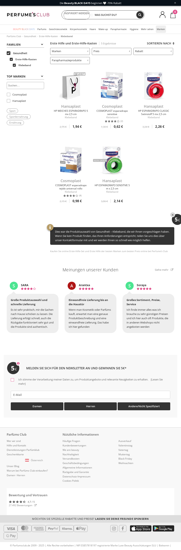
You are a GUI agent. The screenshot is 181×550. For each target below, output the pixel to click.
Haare (93, 29)
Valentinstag (125, 445)
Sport (12, 111)
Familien (25, 44)
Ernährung (15, 122)
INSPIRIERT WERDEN (76, 15)
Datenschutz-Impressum (76, 476)
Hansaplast (16, 101)
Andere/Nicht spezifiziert (144, 406)
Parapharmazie (119, 29)
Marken (161, 29)
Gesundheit (30, 36)
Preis (111, 51)
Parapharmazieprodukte (70, 60)
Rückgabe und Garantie (76, 472)
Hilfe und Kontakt (16, 445)
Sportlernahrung (18, 116)
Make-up (103, 29)
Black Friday (125, 458)
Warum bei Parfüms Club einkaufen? (27, 470)
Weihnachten (125, 463)
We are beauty (71, 450)
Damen (37, 406)
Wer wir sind (14, 441)
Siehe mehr (164, 270)
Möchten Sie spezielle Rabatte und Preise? (90, 519)
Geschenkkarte (15, 454)
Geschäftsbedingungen (76, 463)
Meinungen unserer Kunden (90, 270)
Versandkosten (71, 458)
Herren (90, 406)
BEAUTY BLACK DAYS (24, 29)
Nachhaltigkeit (71, 454)
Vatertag (123, 450)
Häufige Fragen (71, 441)
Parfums (41, 29)
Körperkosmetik (78, 29)
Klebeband (22, 65)
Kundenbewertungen (74, 445)
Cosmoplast (17, 94)
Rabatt (153, 51)
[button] (35, 460)
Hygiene (134, 29)
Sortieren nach (160, 43)
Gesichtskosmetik (58, 29)
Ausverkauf (124, 441)
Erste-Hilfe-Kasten (48, 36)
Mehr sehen (147, 29)
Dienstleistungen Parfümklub (23, 450)
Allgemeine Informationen (77, 467)
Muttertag (124, 454)
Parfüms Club (14, 36)
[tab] (25, 44)
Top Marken (25, 76)
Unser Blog (13, 466)
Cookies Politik (71, 480)
